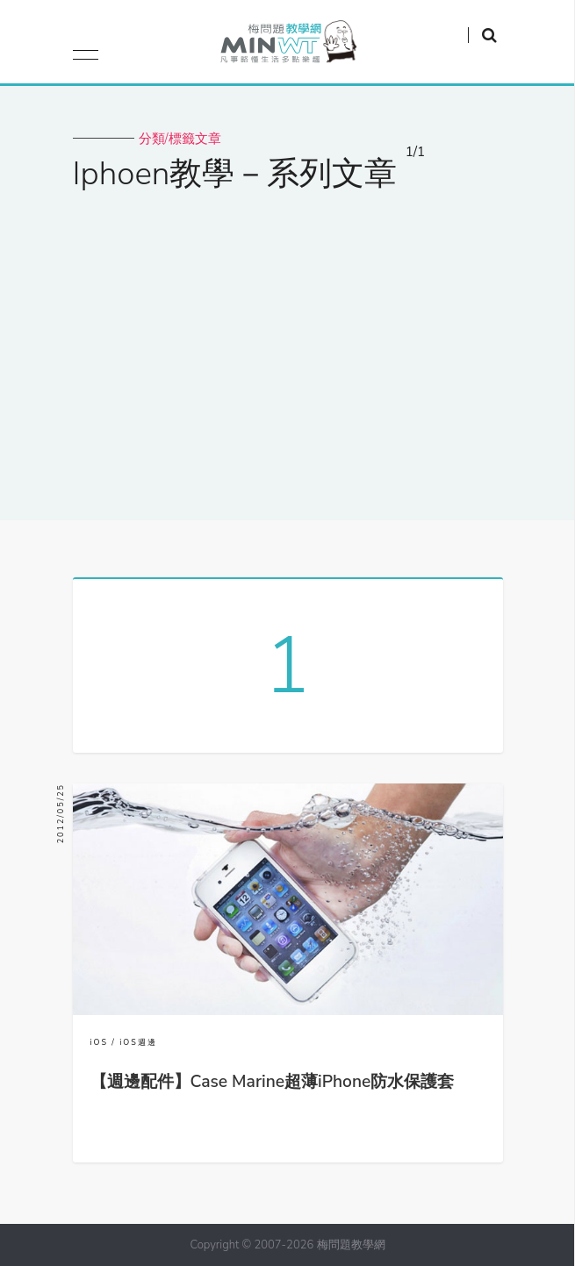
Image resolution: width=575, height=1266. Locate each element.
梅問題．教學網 (287, 46)
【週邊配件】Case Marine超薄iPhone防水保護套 (272, 1081)
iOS (99, 1042)
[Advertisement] (287, 345)
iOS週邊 (138, 1042)
